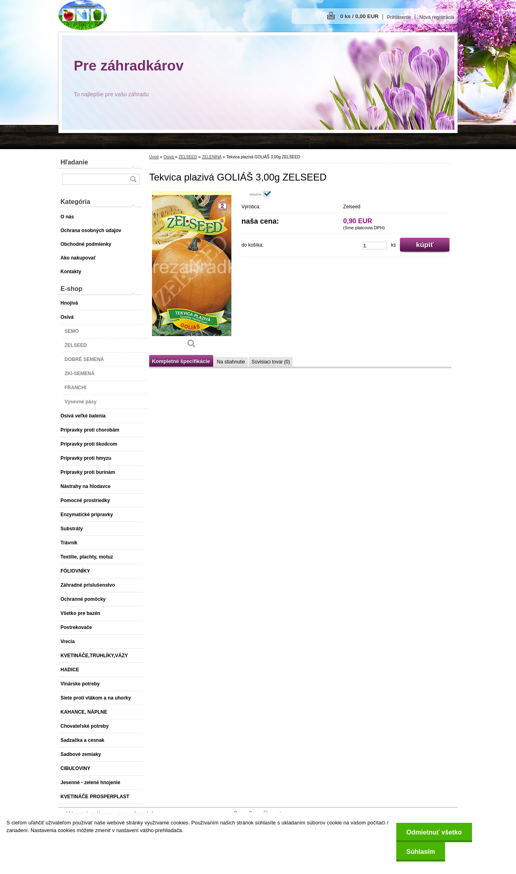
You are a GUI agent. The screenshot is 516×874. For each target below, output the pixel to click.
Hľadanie (74, 162)
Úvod (153, 157)
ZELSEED (188, 157)
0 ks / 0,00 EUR (359, 16)
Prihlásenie (399, 17)
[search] (133, 179)
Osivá (169, 157)
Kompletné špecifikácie (181, 361)
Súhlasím (420, 851)
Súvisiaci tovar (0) (271, 362)
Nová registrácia (436, 17)
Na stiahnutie (231, 362)
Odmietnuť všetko (434, 832)
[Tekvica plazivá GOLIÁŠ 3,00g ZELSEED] (191, 272)
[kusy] (374, 245)
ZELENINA (211, 157)
